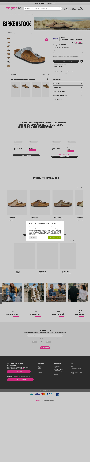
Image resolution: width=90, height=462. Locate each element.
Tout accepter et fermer (54, 237)
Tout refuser (33, 237)
